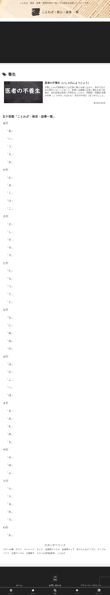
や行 (5, 449)
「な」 (10, 317)
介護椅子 (30, 553)
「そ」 (10, 255)
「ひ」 (10, 371)
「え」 (10, 154)
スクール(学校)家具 (46, 553)
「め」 (10, 433)
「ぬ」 (10, 332)
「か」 (10, 177)
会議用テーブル (52, 549)
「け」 (10, 200)
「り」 (10, 496)
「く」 (10, 192)
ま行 (5, 402)
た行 (5, 263)
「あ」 (10, 130)
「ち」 (10, 278)
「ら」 (10, 488)
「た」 (10, 270)
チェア (40, 549)
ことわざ (61, 553)
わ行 (5, 527)
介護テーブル (17, 553)
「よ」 (10, 472)
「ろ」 (10, 519)
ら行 (5, 480)
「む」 (10, 426)
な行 (5, 309)
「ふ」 (10, 379)
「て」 (10, 294)
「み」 (10, 418)
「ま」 (10, 410)
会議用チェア (68, 549)
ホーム (19, 585)
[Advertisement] (55, 42)
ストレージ (29, 549)
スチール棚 (8, 549)
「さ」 (10, 224)
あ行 (5, 123)
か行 (5, 169)
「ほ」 (10, 395)
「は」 (10, 364)
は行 (5, 356)
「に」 (10, 325)
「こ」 (10, 208)
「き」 (10, 185)
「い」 (10, 138)
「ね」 (10, 340)
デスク (19, 549)
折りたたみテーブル (86, 549)
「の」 (10, 348)
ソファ (6, 553)
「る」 (10, 504)
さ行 (5, 216)
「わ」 (10, 535)
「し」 (10, 231)
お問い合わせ (55, 585)
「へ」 (10, 387)
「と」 (10, 301)
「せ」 (10, 247)
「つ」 (10, 286)
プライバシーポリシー (90, 585)
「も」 (10, 441)
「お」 (10, 161)
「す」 (10, 239)
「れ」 (10, 511)
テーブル (102, 549)
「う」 (10, 146)
